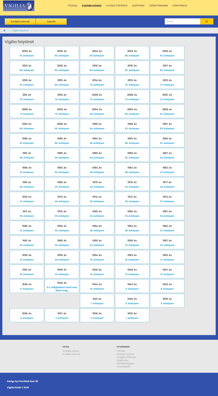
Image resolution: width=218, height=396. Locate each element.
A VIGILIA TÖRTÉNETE (116, 5)
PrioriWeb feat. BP (28, 381)
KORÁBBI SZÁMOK (92, 5)
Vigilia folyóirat (20, 30)
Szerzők (51, 21)
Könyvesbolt (123, 366)
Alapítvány (122, 360)
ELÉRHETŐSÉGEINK (158, 5)
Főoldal (121, 351)
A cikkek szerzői (71, 351)
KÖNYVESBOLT (180, 5)
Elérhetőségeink (125, 363)
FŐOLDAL (72, 5)
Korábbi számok (20, 21)
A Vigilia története (126, 357)
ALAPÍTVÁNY (138, 5)
